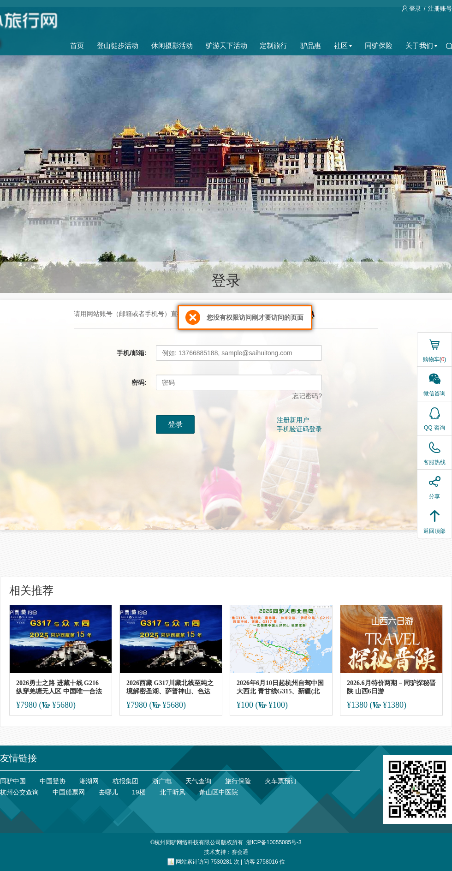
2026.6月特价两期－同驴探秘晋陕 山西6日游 (391, 687)
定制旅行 (273, 45)
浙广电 (162, 781)
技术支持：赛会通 (226, 852)
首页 (77, 45)
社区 (343, 45)
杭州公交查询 (19, 792)
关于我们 (421, 45)
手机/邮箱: (132, 353)
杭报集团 (125, 781)
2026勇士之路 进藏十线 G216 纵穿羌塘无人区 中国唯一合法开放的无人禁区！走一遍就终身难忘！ (59, 687)
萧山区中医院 (218, 792)
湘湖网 (89, 781)
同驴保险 (379, 45)
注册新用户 (293, 420)
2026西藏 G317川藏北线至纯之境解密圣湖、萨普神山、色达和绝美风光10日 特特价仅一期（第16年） (170, 687)
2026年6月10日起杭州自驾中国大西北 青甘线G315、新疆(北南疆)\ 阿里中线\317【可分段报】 (280, 687)
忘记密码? (307, 396)
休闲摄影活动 (172, 45)
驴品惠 (310, 45)
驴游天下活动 (226, 45)
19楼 (139, 792)
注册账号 (440, 8)
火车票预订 (281, 781)
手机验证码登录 (299, 429)
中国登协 (52, 781)
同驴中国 (13, 781)
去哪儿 (108, 792)
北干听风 (172, 792)
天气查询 (198, 781)
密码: (139, 382)
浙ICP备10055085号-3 (274, 842)
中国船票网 (69, 792)
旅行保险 (238, 781)
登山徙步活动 (117, 45)
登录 (412, 8)
